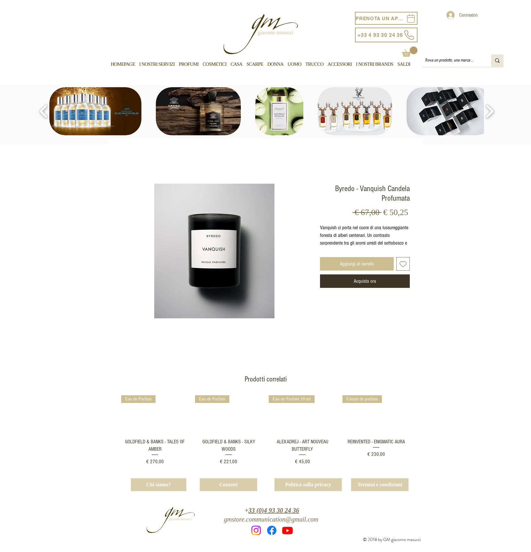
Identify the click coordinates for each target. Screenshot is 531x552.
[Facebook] (272, 530)
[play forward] (489, 111)
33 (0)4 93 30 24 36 (274, 510)
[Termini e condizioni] (380, 484)
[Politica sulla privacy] (308, 484)
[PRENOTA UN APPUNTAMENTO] (386, 18)
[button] (409, 51)
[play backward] (44, 111)
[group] (265, 430)
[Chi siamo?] (158, 484)
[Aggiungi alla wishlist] (403, 264)
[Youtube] (287, 530)
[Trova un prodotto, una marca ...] (451, 60)
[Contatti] (228, 484)
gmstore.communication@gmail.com (271, 519)
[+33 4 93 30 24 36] (386, 35)
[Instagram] (256, 530)
